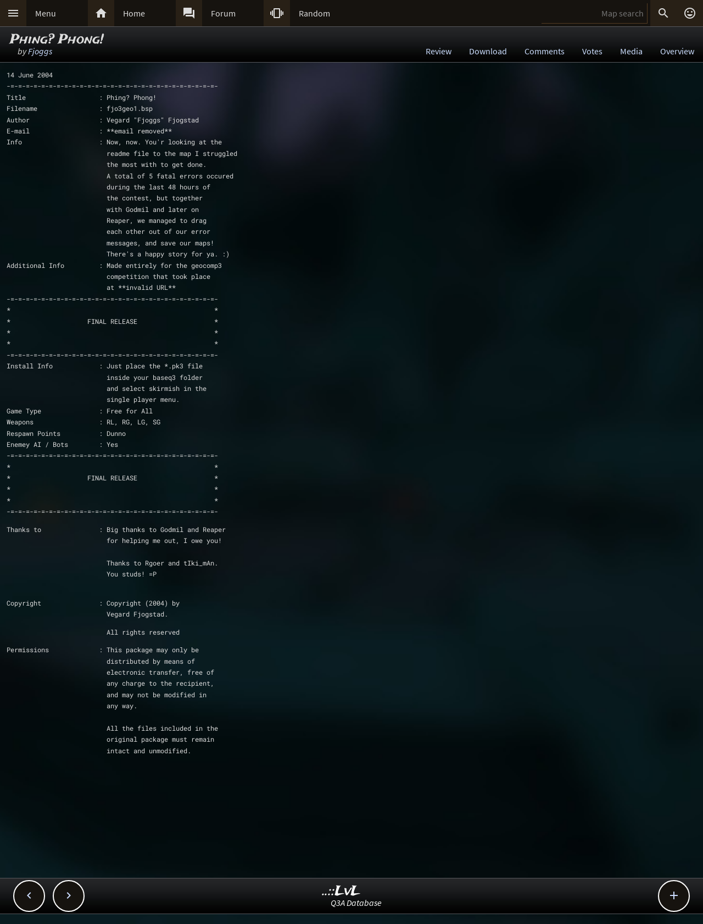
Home (134, 13)
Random (314, 13)
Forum (223, 13)
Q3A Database (356, 902)
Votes (592, 51)
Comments (545, 51)
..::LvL (341, 891)
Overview (677, 51)
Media (631, 51)
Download (488, 51)
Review (438, 51)
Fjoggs (40, 51)
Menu (45, 13)
